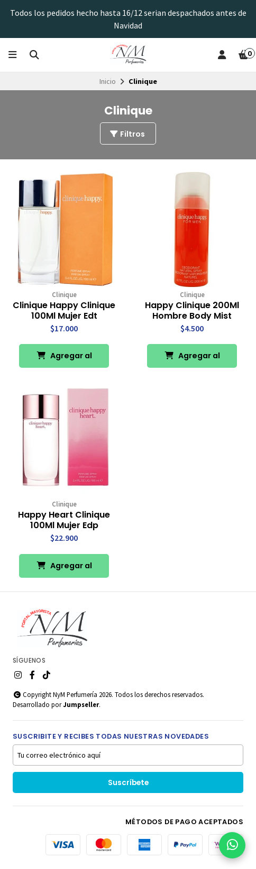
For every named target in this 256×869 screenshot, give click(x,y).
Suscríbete (128, 783)
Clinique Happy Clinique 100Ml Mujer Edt (64, 310)
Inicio (107, 81)
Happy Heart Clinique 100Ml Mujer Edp (64, 520)
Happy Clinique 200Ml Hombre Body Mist (192, 310)
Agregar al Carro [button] (64, 359)
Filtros (127, 134)
